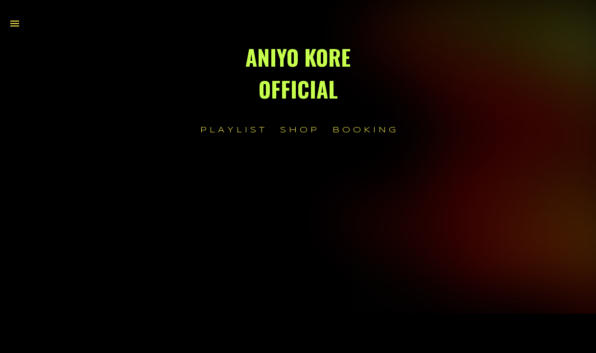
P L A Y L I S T (232, 130)
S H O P (298, 130)
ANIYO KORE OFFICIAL (298, 73)
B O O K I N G (364, 130)
